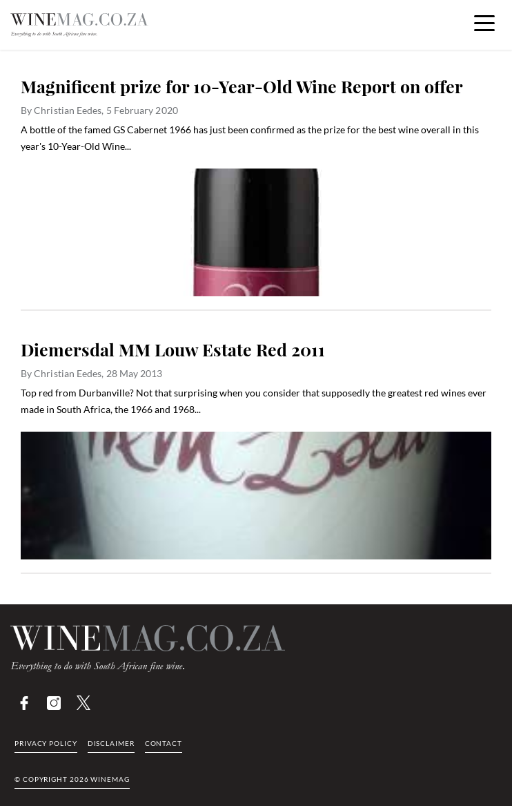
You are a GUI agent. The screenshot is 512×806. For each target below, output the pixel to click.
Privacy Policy (45, 743)
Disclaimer (111, 743)
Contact (163, 743)
